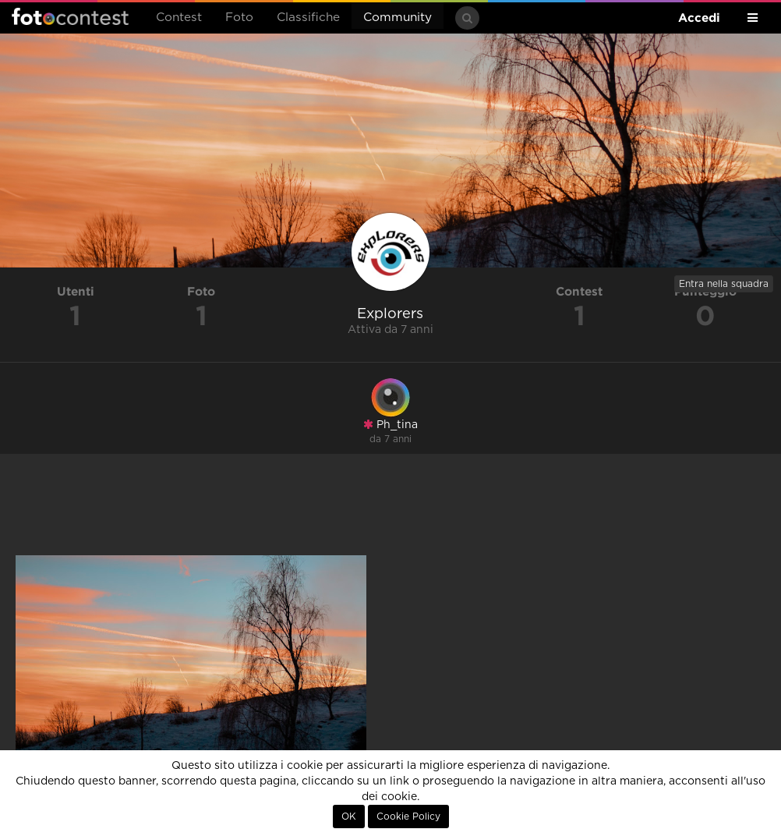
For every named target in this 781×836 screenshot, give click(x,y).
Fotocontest (70, 16)
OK (348, 816)
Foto (239, 17)
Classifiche (308, 17)
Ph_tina (390, 424)
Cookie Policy (408, 816)
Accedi (699, 17)
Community (397, 17)
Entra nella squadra (724, 284)
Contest (179, 17)
